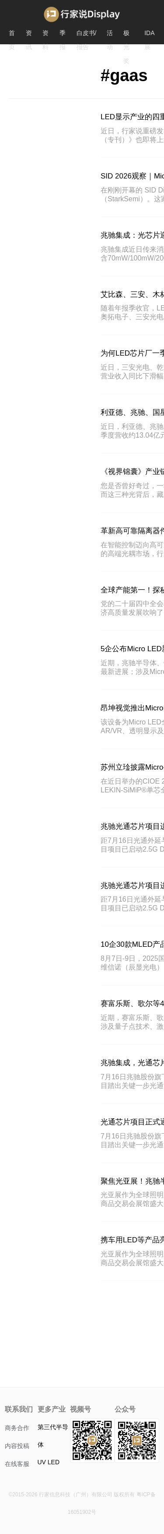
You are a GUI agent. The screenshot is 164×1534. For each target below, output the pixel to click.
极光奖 (126, 34)
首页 (12, 34)
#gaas (124, 75)
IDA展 (149, 34)
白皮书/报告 (87, 34)
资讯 (29, 34)
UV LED (49, 1462)
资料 (45, 34)
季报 (62, 34)
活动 (110, 34)
